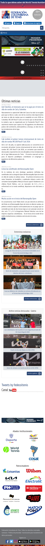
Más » (3, 131)
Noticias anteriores (34, 224)
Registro (17, 23)
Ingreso (7, 23)
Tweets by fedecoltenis (15, 384)
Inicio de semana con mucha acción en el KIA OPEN (22, 367)
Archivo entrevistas (33, 298)
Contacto (4, 532)
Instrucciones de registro (32, 23)
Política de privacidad (14, 532)
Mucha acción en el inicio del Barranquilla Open (19, 198)
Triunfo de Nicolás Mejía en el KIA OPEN (22, 349)
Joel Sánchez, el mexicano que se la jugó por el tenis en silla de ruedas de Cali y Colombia (22, 107)
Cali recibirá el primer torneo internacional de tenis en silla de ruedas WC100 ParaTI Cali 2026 (22, 140)
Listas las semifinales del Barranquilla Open (18, 168)
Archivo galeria (34, 373)
